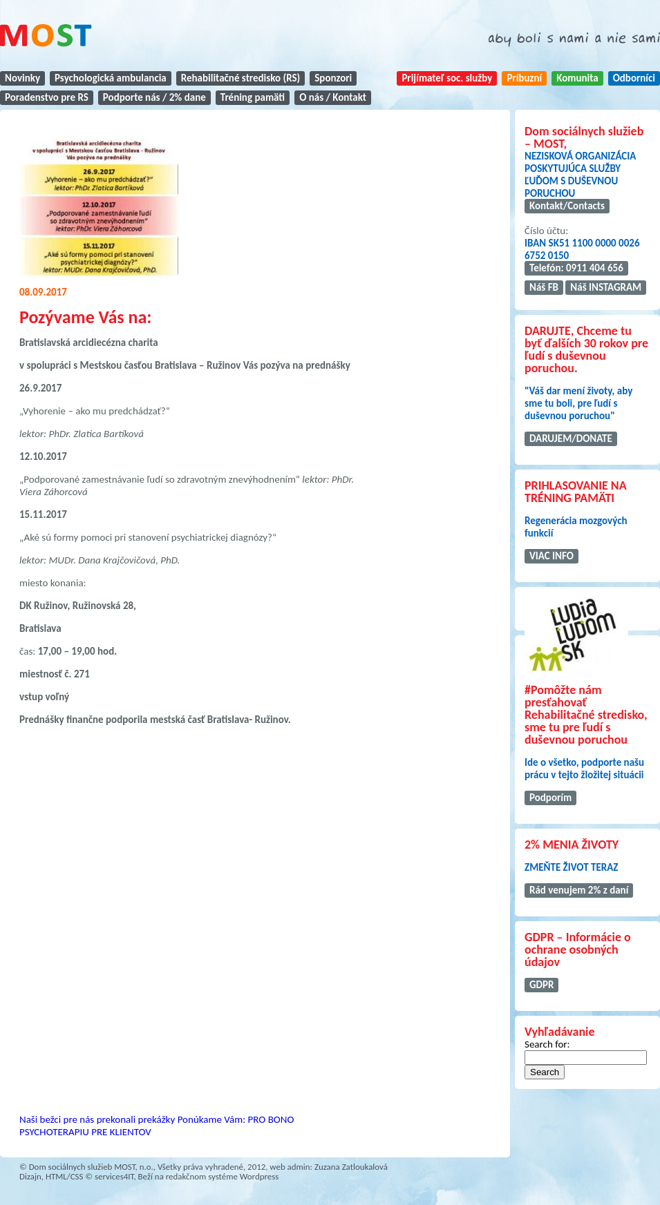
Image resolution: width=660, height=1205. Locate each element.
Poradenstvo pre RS (46, 97)
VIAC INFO (551, 556)
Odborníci (634, 78)
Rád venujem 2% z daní (578, 890)
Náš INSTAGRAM (605, 287)
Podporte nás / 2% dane (154, 97)
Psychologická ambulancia (111, 78)
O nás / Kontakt (332, 97)
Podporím (550, 797)
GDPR (541, 985)
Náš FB (543, 287)
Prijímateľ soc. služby (447, 78)
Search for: (547, 1044)
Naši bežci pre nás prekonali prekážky (97, 1119)
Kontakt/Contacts (567, 206)
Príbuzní (524, 78)
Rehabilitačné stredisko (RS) (240, 78)
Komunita (577, 78)
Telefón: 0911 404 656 (576, 268)
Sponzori (333, 78)
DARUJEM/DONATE (570, 438)
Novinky (22, 78)
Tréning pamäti (252, 97)
